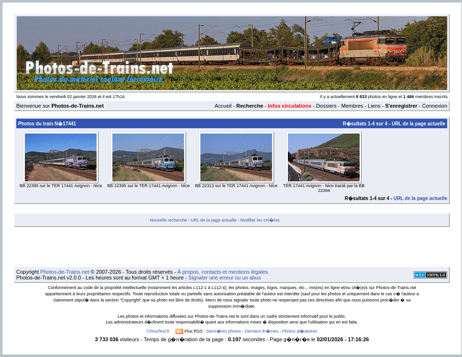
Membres (352, 106)
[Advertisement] (232, 247)
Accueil (223, 106)
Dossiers (326, 106)
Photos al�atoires (300, 331)
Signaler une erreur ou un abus (224, 277)
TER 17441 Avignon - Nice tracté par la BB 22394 (323, 188)
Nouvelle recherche (168, 220)
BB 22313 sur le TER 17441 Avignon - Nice (236, 185)
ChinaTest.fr (158, 331)
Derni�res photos (223, 331)
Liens (374, 106)
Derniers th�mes (261, 331)
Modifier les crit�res (259, 220)
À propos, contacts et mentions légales (222, 272)
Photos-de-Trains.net (64, 272)
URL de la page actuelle (418, 123)
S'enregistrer (401, 106)
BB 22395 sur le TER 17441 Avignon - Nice (61, 185)
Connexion (434, 106)
